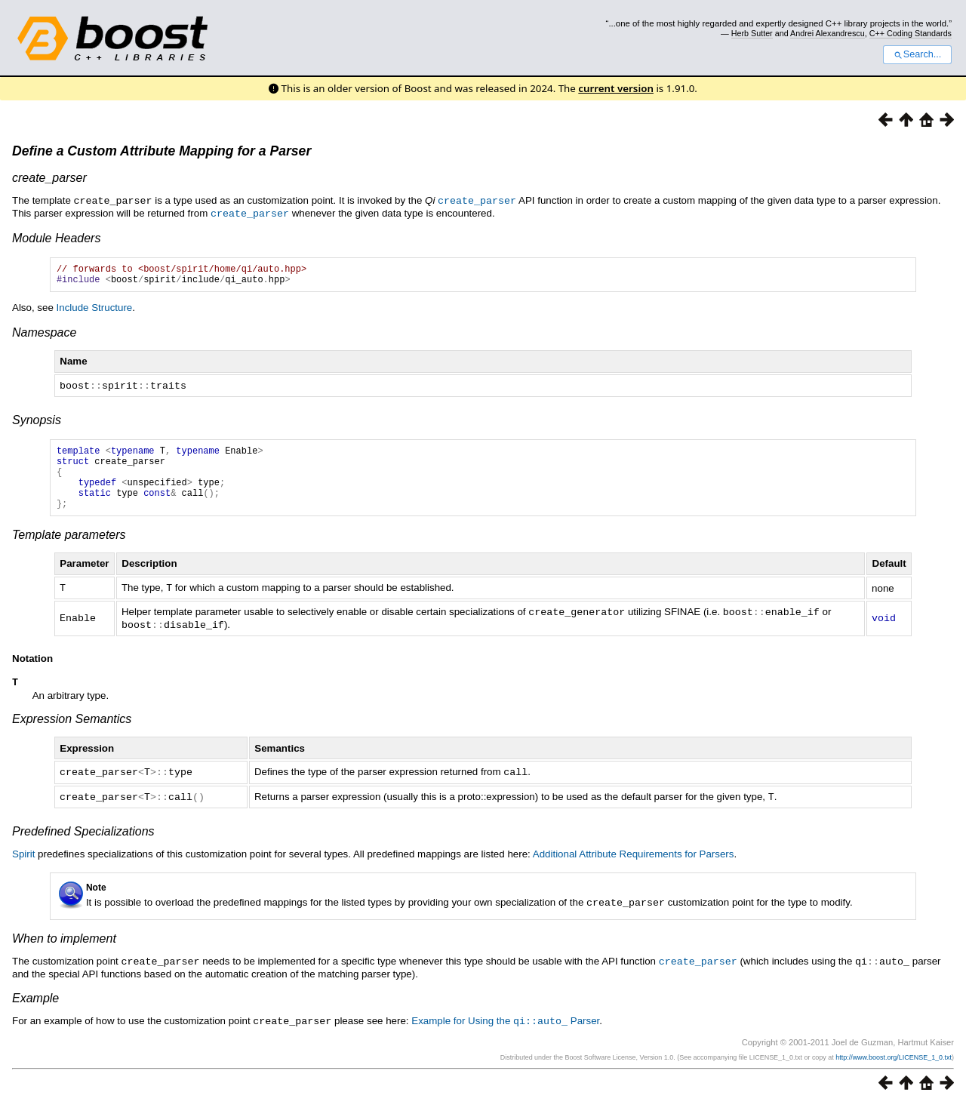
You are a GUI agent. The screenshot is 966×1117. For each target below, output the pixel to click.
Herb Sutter (752, 33)
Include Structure (95, 310)
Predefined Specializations (83, 845)
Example (35, 1011)
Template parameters (69, 550)
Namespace (44, 335)
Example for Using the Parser (505, 1033)
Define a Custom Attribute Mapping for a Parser (161, 150)
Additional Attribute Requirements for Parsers (633, 867)
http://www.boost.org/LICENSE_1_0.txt (893, 1069)
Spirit (23, 867)
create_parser (49, 177)
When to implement (64, 952)
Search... (917, 54)
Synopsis (36, 422)
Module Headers (56, 236)
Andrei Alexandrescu (827, 33)
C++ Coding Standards (910, 33)
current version (616, 88)
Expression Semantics (71, 734)
